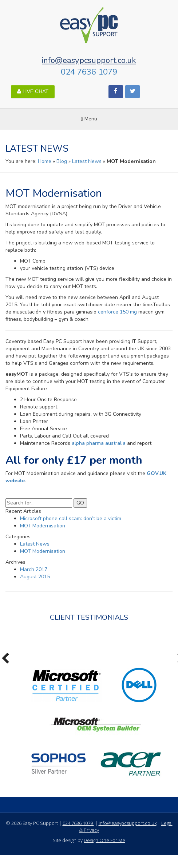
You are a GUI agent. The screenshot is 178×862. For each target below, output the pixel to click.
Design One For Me (104, 840)
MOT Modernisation (42, 525)
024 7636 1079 (89, 71)
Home (44, 161)
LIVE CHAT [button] (32, 91)
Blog (61, 161)
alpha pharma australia (99, 443)
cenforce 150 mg (117, 311)
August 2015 (35, 576)
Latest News (87, 161)
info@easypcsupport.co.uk (89, 60)
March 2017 (33, 569)
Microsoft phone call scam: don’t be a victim (70, 518)
